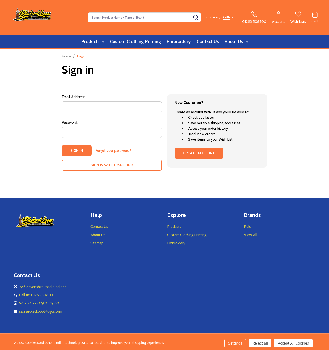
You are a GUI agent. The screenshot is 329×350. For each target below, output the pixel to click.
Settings (235, 343)
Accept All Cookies (293, 343)
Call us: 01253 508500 (37, 295)
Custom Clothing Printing (134, 41)
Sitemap (96, 243)
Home (66, 56)
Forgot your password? (113, 150)
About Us (235, 41)
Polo (247, 226)
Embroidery (179, 41)
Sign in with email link (112, 165)
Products (90, 41)
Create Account (199, 153)
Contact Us (208, 41)
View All (250, 235)
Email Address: (73, 97)
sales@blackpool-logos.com (40, 311)
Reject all (260, 343)
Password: (70, 122)
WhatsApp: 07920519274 (39, 303)
